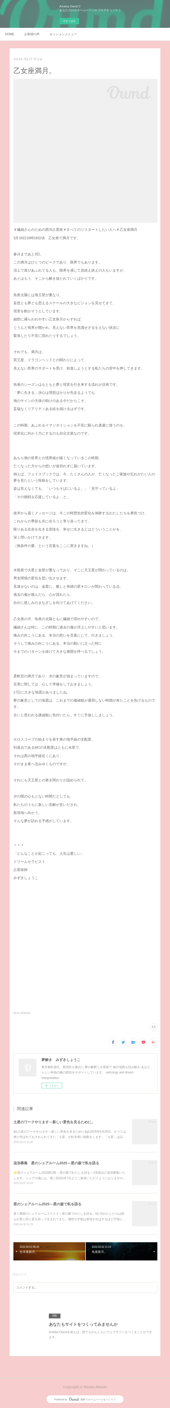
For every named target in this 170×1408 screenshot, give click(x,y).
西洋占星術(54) (22, 1013)
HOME (9, 34)
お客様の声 (31, 34)
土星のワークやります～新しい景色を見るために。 (54, 1122)
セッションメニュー (63, 34)
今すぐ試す (69, 21)
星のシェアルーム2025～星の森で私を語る (47, 1204)
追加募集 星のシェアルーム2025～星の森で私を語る (56, 1163)
